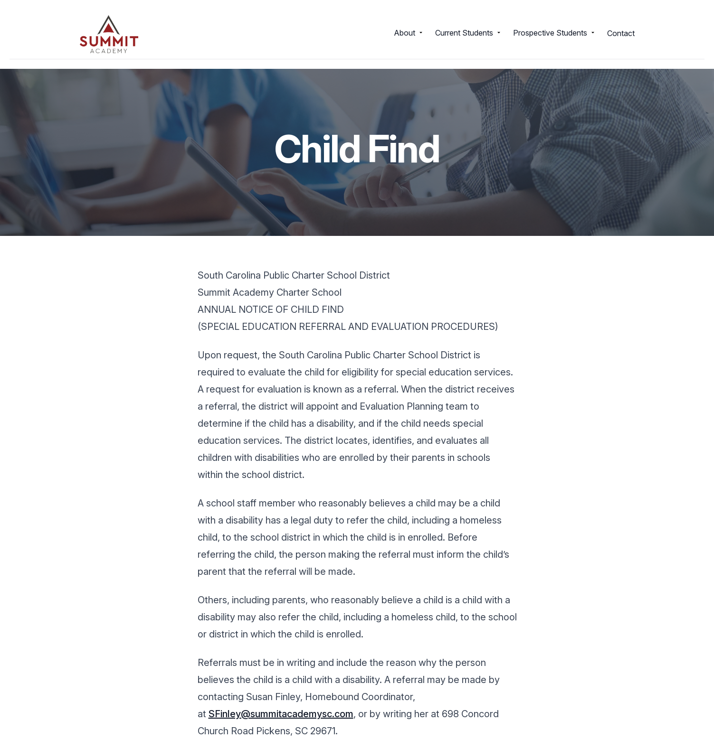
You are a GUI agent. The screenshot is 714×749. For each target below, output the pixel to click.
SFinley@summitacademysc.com (281, 714)
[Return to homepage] (109, 34)
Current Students (468, 32)
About (409, 32)
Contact (621, 33)
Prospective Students (554, 32)
